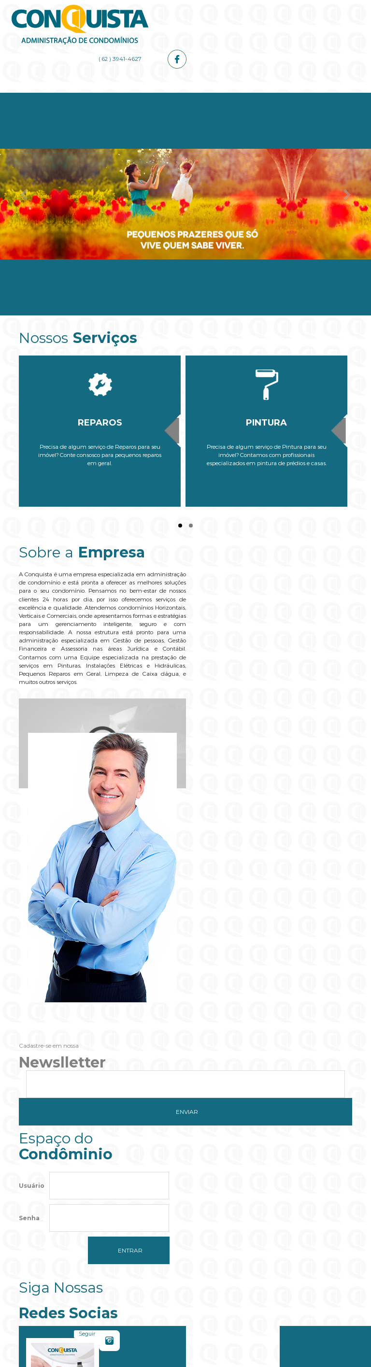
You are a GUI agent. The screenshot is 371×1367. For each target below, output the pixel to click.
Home (46, 97)
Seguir (253, 952)
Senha (29, 976)
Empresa (102, 97)
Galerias (269, 97)
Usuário (31, 944)
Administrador (213, 97)
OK (247, 1225)
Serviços (158, 97)
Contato (324, 97)
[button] (185, 1254)
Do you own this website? (140, 1225)
